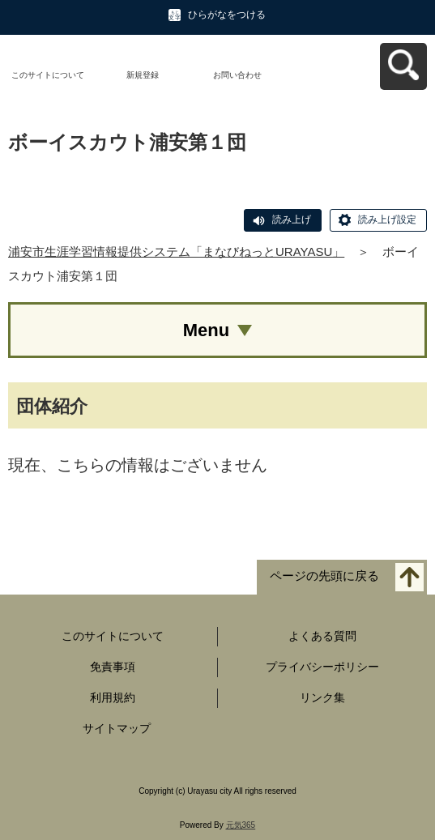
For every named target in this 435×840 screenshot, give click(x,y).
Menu (206, 330)
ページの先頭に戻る (324, 576)
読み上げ (291, 219)
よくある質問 (322, 635)
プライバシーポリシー (322, 666)
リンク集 (322, 697)
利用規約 (112, 697)
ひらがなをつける (227, 14)
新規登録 (142, 74)
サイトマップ (117, 728)
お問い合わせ (237, 74)
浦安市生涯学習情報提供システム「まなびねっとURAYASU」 (176, 251)
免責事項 (112, 666)
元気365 (241, 825)
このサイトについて (47, 74)
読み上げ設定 (387, 219)
